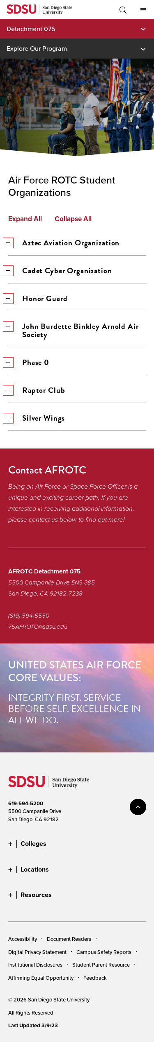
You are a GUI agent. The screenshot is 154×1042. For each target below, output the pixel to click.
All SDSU (143, 9)
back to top (138, 807)
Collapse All (73, 219)
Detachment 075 (31, 28)
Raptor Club (36, 390)
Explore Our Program (37, 48)
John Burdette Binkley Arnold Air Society (73, 330)
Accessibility (22, 938)
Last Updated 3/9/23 (33, 1025)
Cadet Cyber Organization (60, 270)
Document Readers (69, 938)
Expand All (25, 219)
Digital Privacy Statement (37, 952)
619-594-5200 (25, 803)
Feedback (95, 977)
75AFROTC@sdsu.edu (37, 626)
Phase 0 (28, 362)
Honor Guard (37, 298)
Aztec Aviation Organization (64, 243)
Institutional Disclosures (35, 964)
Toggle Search (122, 9)
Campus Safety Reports (103, 952)
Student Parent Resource (101, 964)
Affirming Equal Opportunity (41, 977)
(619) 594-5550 (28, 615)
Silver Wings (36, 418)
